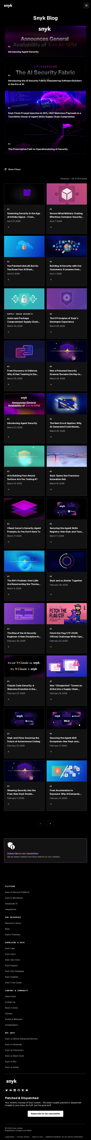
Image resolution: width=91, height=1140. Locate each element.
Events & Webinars (13, 1019)
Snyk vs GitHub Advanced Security (21, 1038)
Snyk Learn (10, 954)
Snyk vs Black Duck (14, 1056)
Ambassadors (11, 1025)
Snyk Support (11, 965)
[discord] (26, 1090)
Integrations (10, 909)
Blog (7, 929)
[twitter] (6, 1090)
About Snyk (10, 996)
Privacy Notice (23, 1137)
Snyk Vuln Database (14, 971)
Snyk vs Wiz (10, 1061)
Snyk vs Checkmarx (14, 1050)
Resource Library (13, 923)
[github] (18, 1090)
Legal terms (9, 1137)
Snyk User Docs (12, 959)
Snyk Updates (11, 977)
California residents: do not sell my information (64, 1137)
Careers (8, 1013)
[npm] (22, 1090)
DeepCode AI (11, 903)
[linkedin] (14, 1090)
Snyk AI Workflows (14, 898)
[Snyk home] (8, 5)
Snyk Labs (10, 948)
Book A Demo (11, 1008)
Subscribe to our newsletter (45, 1113)
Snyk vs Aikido (12, 1067)
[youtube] (10, 1090)
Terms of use (37, 1137)
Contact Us (10, 1002)
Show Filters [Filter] (14, 169)
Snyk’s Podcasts (12, 934)
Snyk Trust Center (13, 982)
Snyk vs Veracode (13, 1044)
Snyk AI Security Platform (17, 892)
